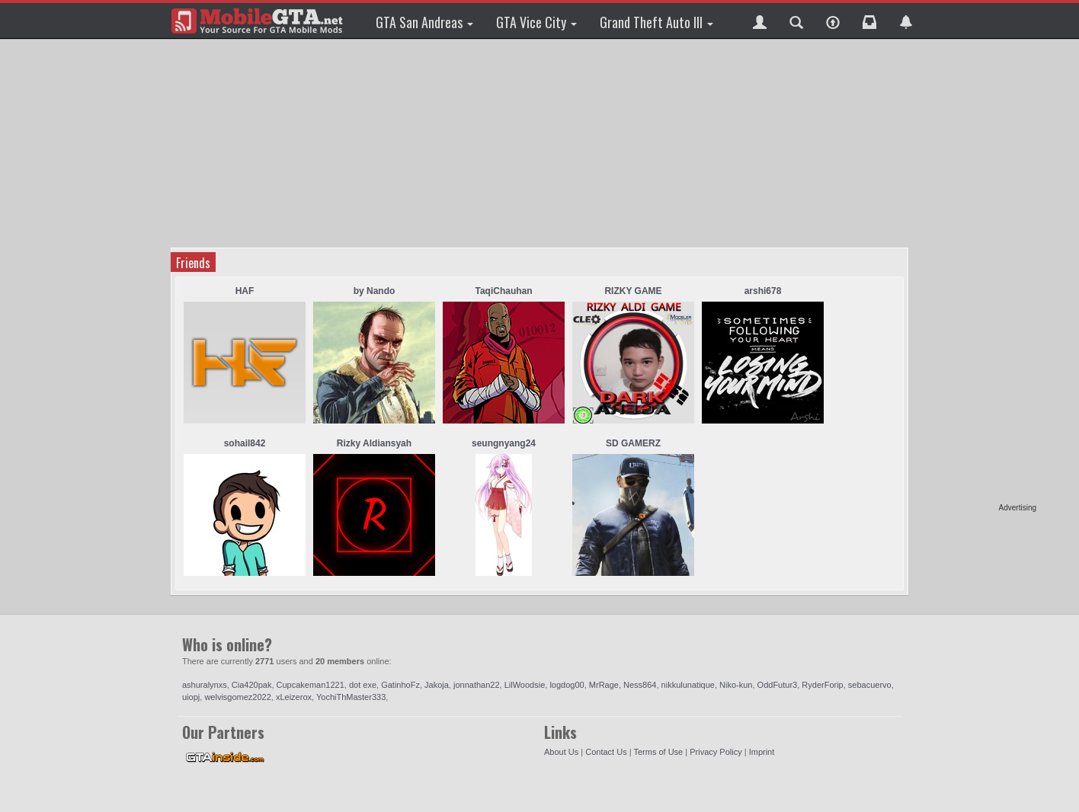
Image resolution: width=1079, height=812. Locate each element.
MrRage (604, 684)
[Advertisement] (978, 274)
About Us (561, 751)
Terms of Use (658, 751)
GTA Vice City (536, 22)
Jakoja (436, 684)
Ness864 (639, 684)
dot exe (362, 684)
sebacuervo (870, 684)
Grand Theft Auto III (656, 22)
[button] (759, 20)
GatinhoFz (400, 684)
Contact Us (605, 751)
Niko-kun (735, 684)
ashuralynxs (204, 684)
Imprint (762, 751)
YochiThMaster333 (351, 697)
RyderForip (822, 684)
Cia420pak (252, 684)
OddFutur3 (777, 684)
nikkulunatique (688, 684)
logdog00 (566, 684)
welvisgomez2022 (237, 697)
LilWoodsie (525, 684)
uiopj (191, 697)
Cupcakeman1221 (310, 684)
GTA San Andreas (424, 22)
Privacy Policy (715, 751)
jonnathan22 (476, 684)
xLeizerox (294, 697)
